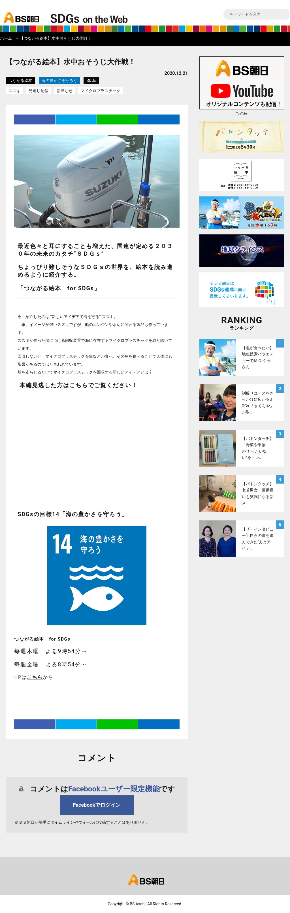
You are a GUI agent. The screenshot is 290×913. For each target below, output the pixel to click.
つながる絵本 (20, 80)
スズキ (14, 90)
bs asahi (20, 13)
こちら (35, 677)
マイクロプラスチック (100, 90)
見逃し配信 (38, 90)
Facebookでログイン (97, 805)
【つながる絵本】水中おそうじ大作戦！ (55, 38)
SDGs (91, 80)
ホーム (6, 38)
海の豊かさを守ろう (59, 80)
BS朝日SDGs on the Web (107, 18)
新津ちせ (64, 90)
